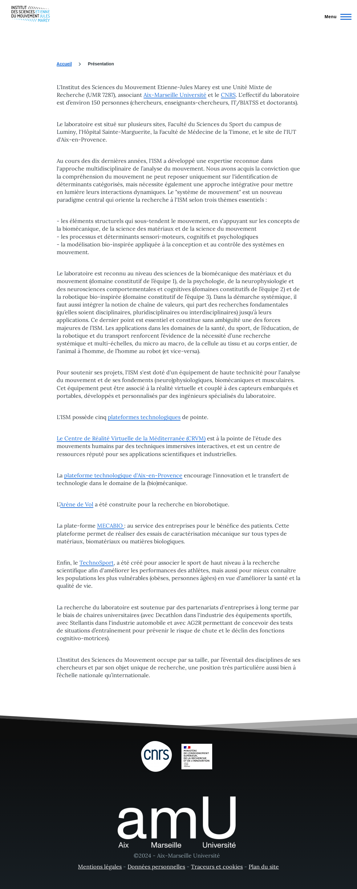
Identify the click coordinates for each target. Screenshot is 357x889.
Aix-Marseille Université (175, 94)
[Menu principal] (336, 16)
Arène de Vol (76, 504)
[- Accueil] (31, 14)
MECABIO (110, 525)
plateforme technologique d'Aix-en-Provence (123, 475)
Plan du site (264, 866)
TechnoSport (96, 562)
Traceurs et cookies (217, 866)
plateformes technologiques (144, 417)
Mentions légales (100, 866)
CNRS (228, 94)
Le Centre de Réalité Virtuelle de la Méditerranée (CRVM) (131, 438)
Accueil (64, 63)
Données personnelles (156, 866)
